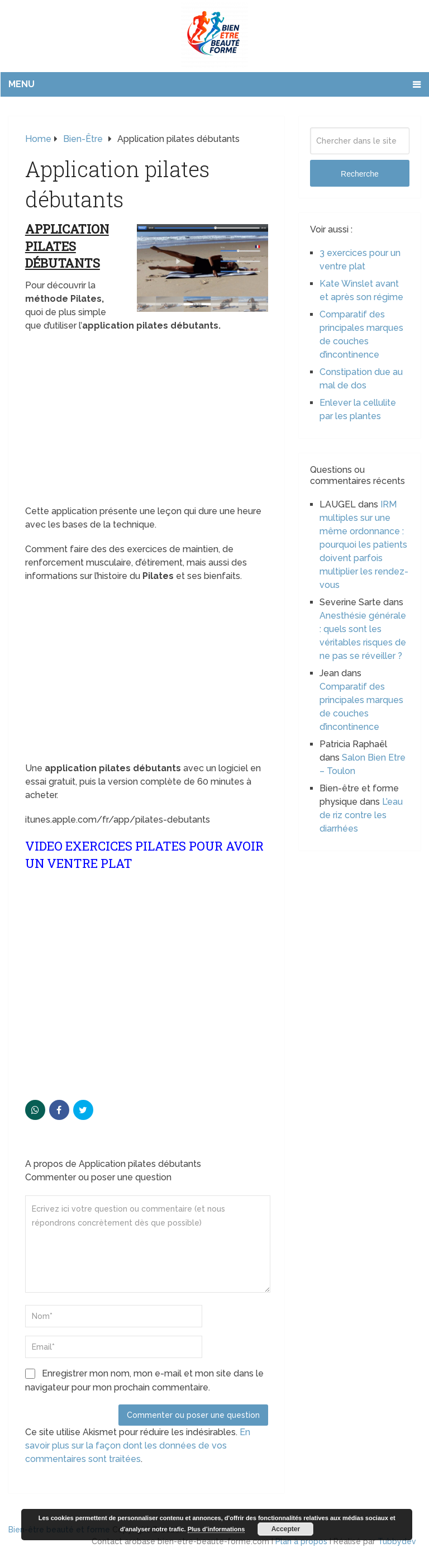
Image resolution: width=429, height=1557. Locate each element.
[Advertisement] (146, 422)
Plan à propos (301, 1541)
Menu (21, 84)
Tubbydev (397, 1541)
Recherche (360, 173)
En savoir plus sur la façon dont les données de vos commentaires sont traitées (137, 1445)
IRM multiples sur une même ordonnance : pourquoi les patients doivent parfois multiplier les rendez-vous (364, 544)
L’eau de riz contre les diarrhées (361, 815)
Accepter (285, 1529)
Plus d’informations (216, 1529)
